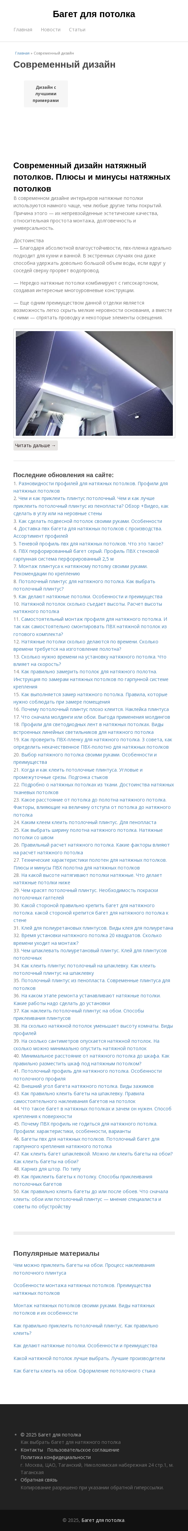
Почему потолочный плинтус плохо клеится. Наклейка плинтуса (95, 709)
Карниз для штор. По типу (51, 1169)
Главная (22, 29)
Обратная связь (39, 1479)
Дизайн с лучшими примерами (46, 93)
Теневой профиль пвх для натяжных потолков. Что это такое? (90, 543)
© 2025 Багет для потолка (51, 1434)
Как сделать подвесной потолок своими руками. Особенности (90, 521)
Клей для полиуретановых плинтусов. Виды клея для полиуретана (97, 928)
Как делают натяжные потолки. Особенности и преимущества (90, 596)
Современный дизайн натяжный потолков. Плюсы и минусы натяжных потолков (92, 177)
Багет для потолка (94, 14)
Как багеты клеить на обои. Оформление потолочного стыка (84, 1370)
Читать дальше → (35, 445)
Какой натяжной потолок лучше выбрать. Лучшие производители (89, 1358)
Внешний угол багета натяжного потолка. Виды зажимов (87, 1086)
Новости (51, 29)
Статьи (77, 29)
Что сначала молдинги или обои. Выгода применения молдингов (95, 717)
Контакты (32, 1450)
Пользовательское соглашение (83, 1450)
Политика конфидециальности (56, 1457)
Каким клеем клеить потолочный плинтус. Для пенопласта (88, 822)
